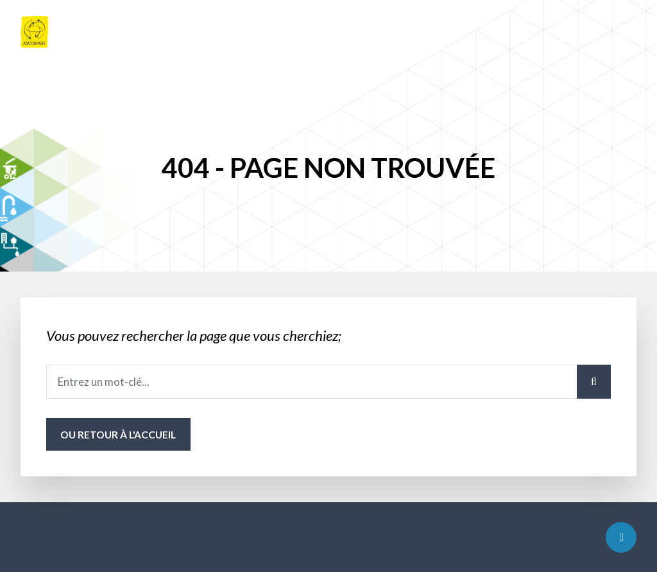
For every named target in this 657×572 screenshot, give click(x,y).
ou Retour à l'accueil (118, 434)
